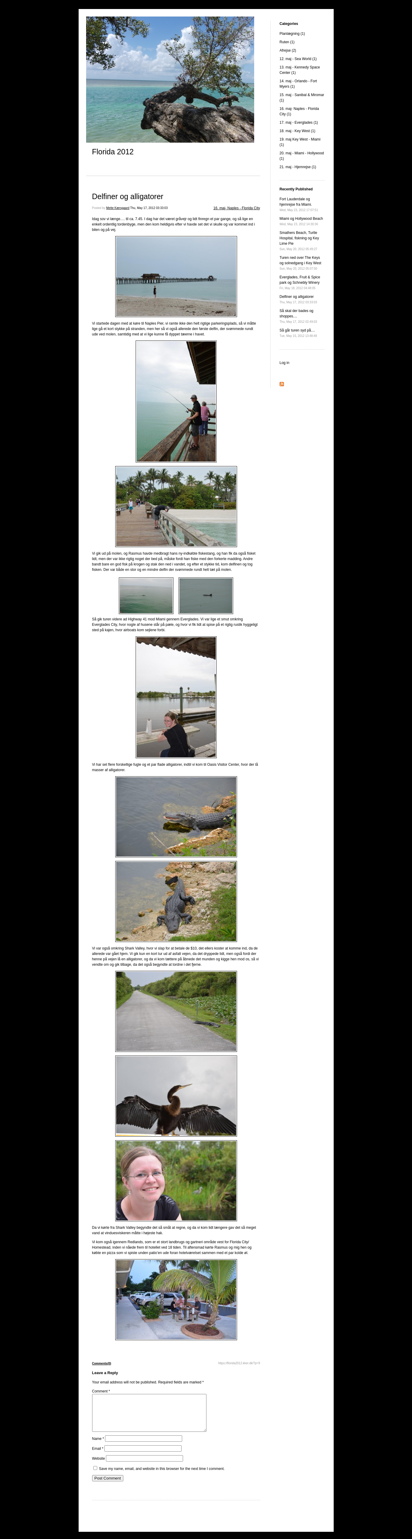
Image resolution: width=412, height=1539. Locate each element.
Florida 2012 (113, 151)
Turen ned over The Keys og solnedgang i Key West (300, 263)
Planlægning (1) (292, 34)
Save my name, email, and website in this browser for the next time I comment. (162, 1476)
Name (98, 1446)
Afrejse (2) (288, 50)
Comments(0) (101, 1363)
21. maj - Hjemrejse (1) (298, 167)
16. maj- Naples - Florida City (236, 208)
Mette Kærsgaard (117, 208)
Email (98, 1456)
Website (98, 1466)
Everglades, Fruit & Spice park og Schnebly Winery (300, 282)
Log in (285, 363)
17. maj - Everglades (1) (299, 122)
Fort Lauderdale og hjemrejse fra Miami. (299, 204)
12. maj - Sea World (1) (298, 59)
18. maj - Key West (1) (297, 131)
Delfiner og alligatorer (128, 196)
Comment (101, 1391)
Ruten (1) (287, 42)
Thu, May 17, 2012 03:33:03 (149, 208)
